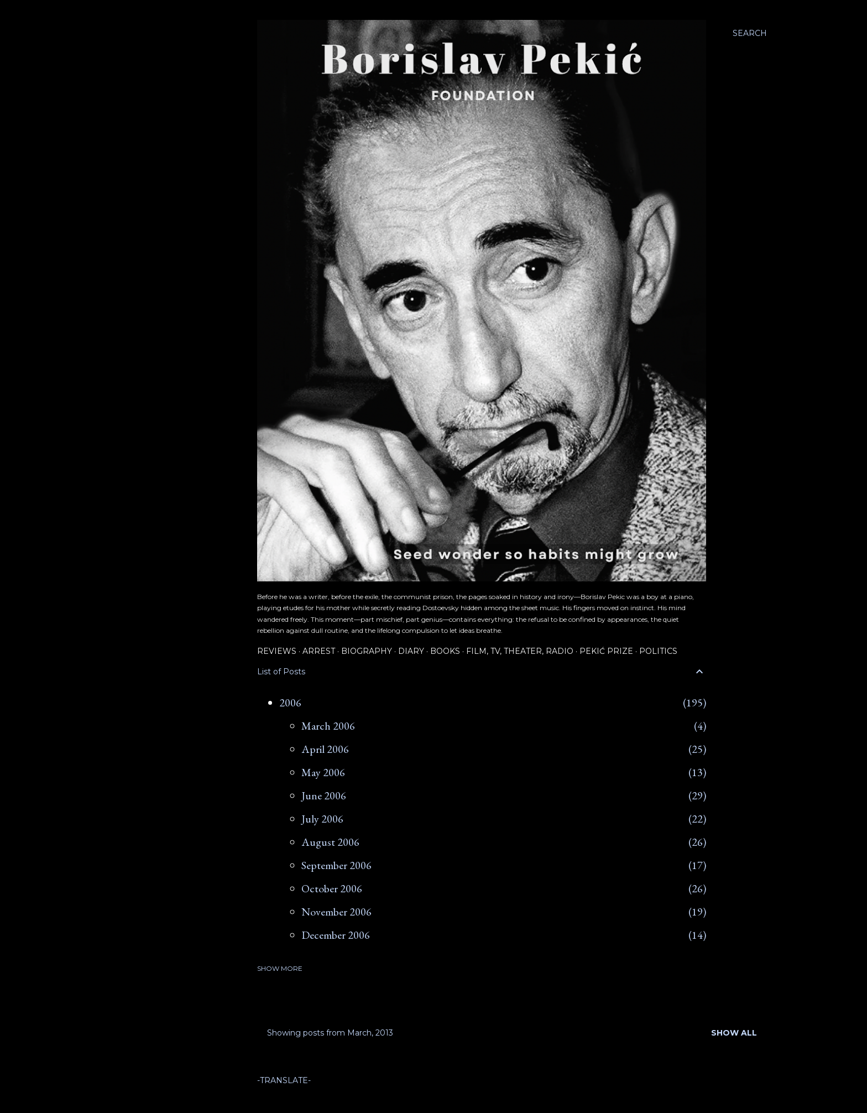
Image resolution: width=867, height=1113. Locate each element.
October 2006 (331, 888)
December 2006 (335, 935)
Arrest (318, 651)
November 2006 (336, 911)
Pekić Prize (606, 651)
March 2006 (328, 726)
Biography (366, 651)
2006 (290, 702)
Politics (658, 651)
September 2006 (336, 865)
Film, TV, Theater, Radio (519, 651)
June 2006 (323, 795)
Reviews (276, 651)
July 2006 (322, 819)
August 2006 (330, 842)
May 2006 (323, 772)
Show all (734, 1033)
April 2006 (325, 749)
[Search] (750, 33)
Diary (411, 651)
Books (445, 651)
